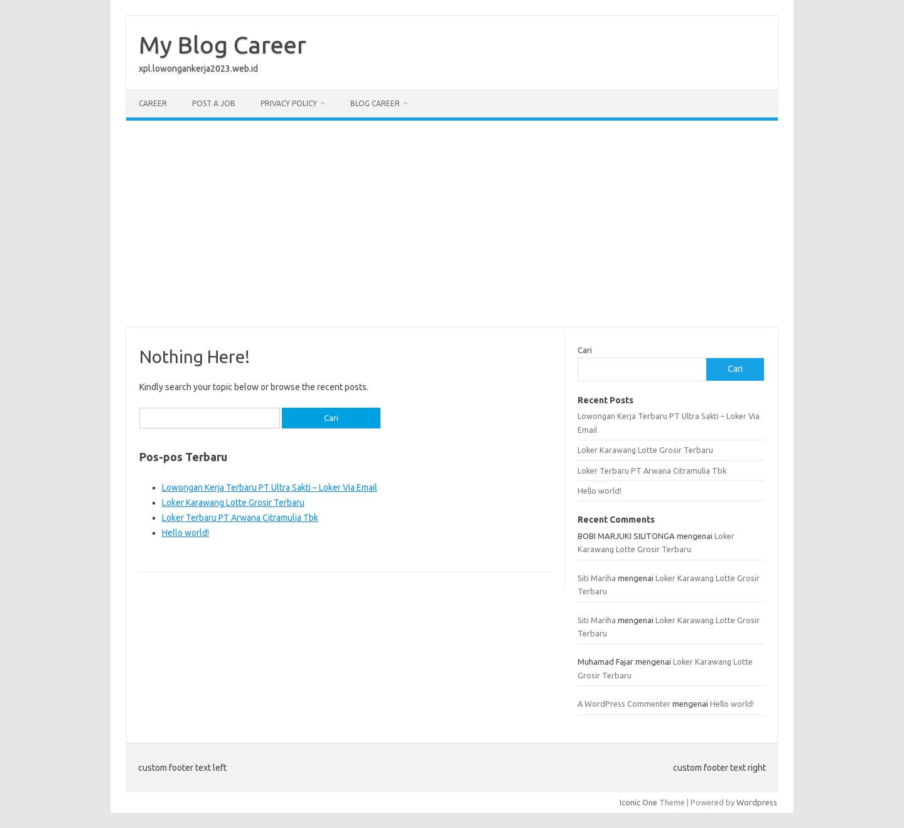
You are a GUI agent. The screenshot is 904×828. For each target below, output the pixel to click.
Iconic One (638, 802)
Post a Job (213, 103)
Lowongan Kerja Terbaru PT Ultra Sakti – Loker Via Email (269, 487)
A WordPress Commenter (624, 703)
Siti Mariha (597, 578)
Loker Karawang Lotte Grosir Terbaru (233, 503)
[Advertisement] (452, 224)
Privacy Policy (289, 103)
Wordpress (756, 802)
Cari (585, 350)
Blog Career (375, 103)
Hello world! (185, 533)
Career (153, 103)
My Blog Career (222, 44)
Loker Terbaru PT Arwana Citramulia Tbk (240, 518)
